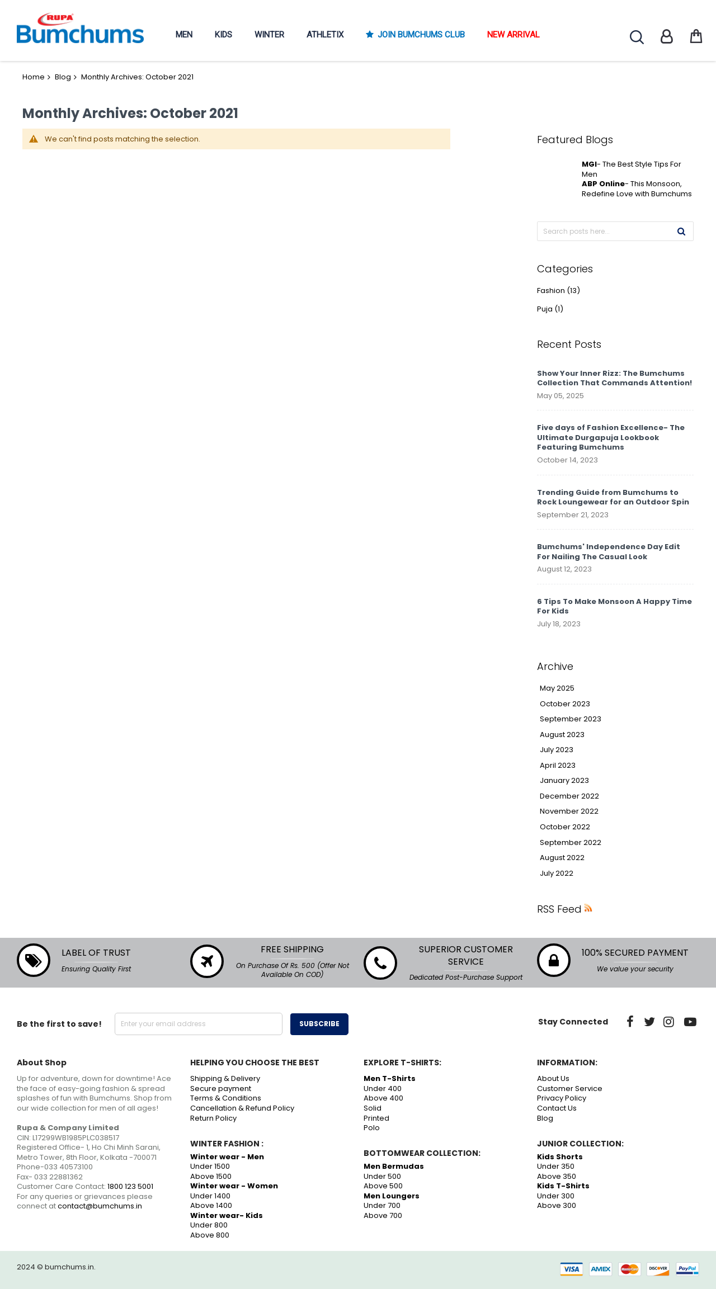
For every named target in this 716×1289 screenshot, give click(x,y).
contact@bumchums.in (100, 1206)
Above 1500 (211, 1176)
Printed (376, 1118)
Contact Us (557, 1108)
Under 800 (209, 1225)
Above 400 (383, 1098)
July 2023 (556, 750)
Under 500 (382, 1176)
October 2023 (565, 704)
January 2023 (564, 781)
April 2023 (558, 766)
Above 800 (209, 1235)
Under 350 (555, 1166)
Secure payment (220, 1088)
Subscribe (319, 1023)
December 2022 (569, 796)
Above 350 (556, 1176)
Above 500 (383, 1186)
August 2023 (562, 735)
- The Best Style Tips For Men (631, 169)
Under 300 (555, 1196)
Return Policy (213, 1118)
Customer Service (569, 1088)
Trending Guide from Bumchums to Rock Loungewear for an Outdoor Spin (613, 497)
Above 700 (383, 1215)
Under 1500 (210, 1166)
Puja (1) (550, 309)
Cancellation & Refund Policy (242, 1108)
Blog (63, 77)
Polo (372, 1127)
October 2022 (565, 827)
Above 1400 (211, 1205)
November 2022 (569, 811)
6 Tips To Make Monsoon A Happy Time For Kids (614, 606)
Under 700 (382, 1205)
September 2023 (570, 719)
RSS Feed (559, 909)
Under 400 (383, 1088)
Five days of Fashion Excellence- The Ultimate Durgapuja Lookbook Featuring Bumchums (611, 437)
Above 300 (556, 1205)
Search (637, 37)
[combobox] (615, 231)
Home (33, 77)
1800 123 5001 (130, 1186)
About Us (553, 1078)
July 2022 (556, 873)
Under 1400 (210, 1196)
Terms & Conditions (225, 1098)
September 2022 (570, 843)
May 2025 (557, 688)
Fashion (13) (558, 291)
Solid (372, 1108)
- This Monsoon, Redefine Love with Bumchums (637, 188)
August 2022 (562, 858)
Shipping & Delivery (225, 1078)
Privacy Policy (561, 1098)
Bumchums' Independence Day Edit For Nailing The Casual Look (608, 551)
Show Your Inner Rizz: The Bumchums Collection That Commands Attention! (614, 378)
